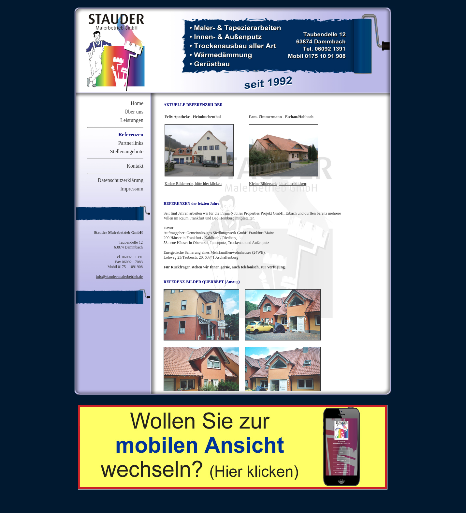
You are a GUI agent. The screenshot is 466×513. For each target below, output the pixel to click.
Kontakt (134, 166)
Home (137, 103)
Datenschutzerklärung (120, 180)
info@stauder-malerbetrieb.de (119, 276)
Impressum (131, 188)
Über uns (133, 111)
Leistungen (131, 120)
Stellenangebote (126, 151)
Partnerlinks (130, 143)
